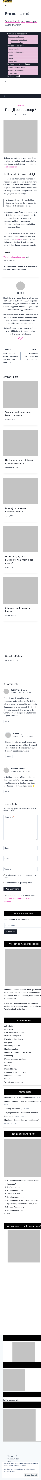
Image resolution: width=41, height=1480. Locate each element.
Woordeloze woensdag (13, 1082)
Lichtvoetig (8, 1056)
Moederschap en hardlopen (19, 40)
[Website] (20, 869)
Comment (9, 817)
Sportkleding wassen (15, 1204)
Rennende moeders (17, 43)
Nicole (20, 293)
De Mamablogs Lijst (11, 1400)
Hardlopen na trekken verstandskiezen (23, 1200)
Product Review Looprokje (15, 1072)
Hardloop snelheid (14, 1181)
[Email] (11, 1)
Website (7, 869)
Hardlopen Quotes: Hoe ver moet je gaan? (21, 1120)
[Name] (20, 848)
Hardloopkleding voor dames (16, 67)
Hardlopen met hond (15, 1197)
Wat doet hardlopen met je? (16, 52)
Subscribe (10, 932)
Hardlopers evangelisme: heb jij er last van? (30, 354)
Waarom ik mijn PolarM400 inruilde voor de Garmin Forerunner (11, 355)
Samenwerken (13, 1459)
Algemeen (20, 105)
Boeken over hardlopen (14, 1033)
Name (7, 848)
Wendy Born (16, 690)
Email (7, 858)
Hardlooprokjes (12, 73)
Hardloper (11, 58)
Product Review (10, 1069)
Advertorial (8, 1026)
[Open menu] (5, 96)
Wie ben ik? (12, 1456)
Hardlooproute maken (16, 1191)
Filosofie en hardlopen (13, 1039)
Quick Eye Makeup (14, 656)
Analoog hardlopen (12, 1109)
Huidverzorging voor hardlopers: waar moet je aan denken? (19, 559)
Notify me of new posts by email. (19, 883)
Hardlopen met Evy (14, 76)
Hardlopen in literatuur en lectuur (17, 1052)
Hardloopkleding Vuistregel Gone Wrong (21, 1101)
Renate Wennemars (15, 1207)
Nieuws (7, 1066)
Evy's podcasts (13, 1187)
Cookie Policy (11, 1471)
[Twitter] (5, 1)
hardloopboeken (10, 167)
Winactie (7, 1079)
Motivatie (10, 55)
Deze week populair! (12, 1036)
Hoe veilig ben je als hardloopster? (18, 1097)
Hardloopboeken (13, 61)
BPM (9, 1214)
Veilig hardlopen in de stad (14, 257)
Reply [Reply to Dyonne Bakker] (7, 791)
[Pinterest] (7, 1)
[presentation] (20, 394)
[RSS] (9, 1)
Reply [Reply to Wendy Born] (7, 721)
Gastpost (8, 1043)
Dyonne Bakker (18, 768)
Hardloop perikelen (13, 49)
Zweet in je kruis (14, 1194)
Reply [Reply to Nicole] (9, 756)
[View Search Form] (6, 5)
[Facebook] (3, 1)
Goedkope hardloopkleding (16, 70)
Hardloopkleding (11, 1049)
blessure (18, 239)
